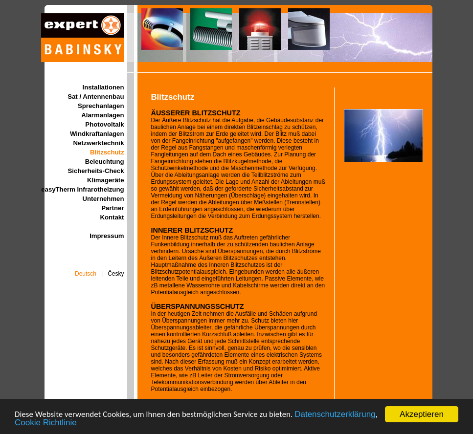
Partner (112, 208)
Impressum (107, 235)
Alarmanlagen (102, 115)
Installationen (103, 87)
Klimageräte (105, 180)
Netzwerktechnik (98, 143)
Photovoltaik (104, 124)
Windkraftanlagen (97, 133)
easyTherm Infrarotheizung (82, 189)
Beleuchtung (104, 161)
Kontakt (112, 217)
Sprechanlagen (101, 105)
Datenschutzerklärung (334, 414)
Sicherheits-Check (96, 170)
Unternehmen (103, 198)
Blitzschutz (107, 152)
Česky (116, 273)
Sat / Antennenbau (96, 96)
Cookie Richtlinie (46, 423)
